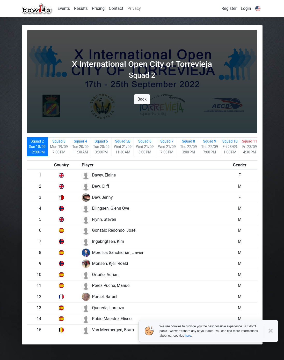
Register (229, 8)
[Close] (271, 331)
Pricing (98, 8)
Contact (116, 8)
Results (81, 8)
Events (64, 8)
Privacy (134, 8)
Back (142, 99)
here (188, 335)
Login (246, 8)
